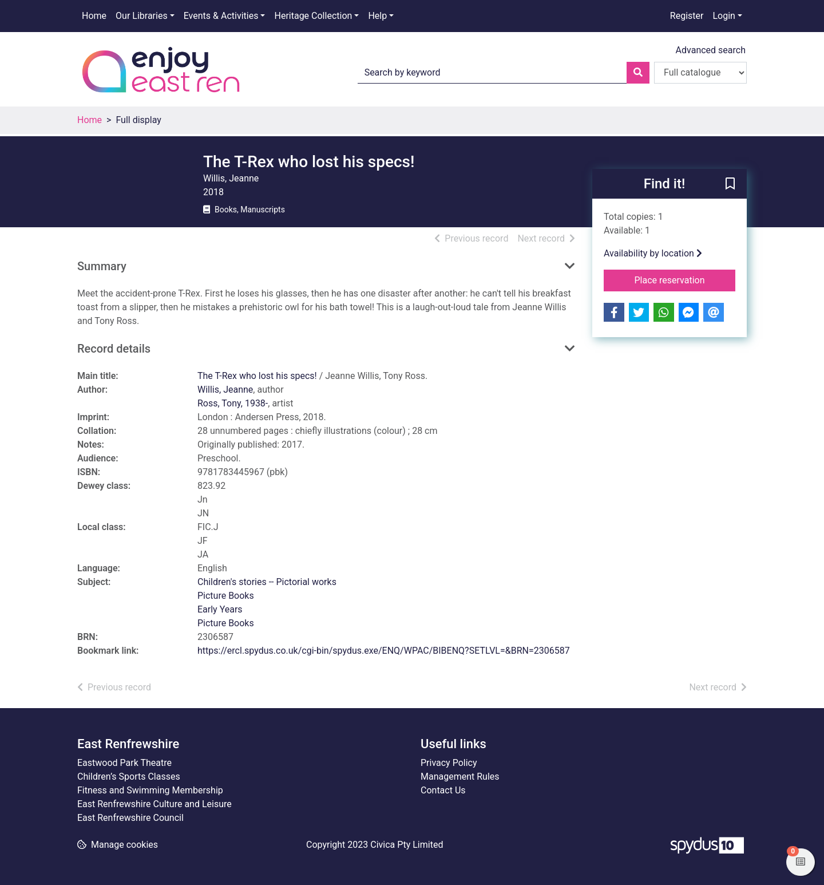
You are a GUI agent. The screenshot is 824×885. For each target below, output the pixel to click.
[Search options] (700, 73)
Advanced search (711, 50)
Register (687, 15)
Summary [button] (101, 266)
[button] (730, 184)
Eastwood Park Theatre (124, 762)
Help (377, 15)
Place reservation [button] (685, 279)
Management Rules (460, 776)
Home (94, 15)
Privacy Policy (449, 762)
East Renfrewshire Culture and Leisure (154, 804)
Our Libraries (142, 15)
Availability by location (653, 253)
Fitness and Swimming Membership (150, 790)
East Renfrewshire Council (130, 817)
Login (723, 15)
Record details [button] (113, 348)
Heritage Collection (313, 15)
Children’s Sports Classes (128, 776)
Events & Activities (221, 15)
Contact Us (443, 790)
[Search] (638, 73)
